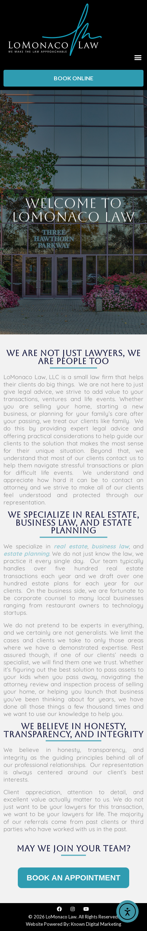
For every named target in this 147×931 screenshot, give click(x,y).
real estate (70, 546)
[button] (138, 57)
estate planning (26, 553)
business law (110, 546)
